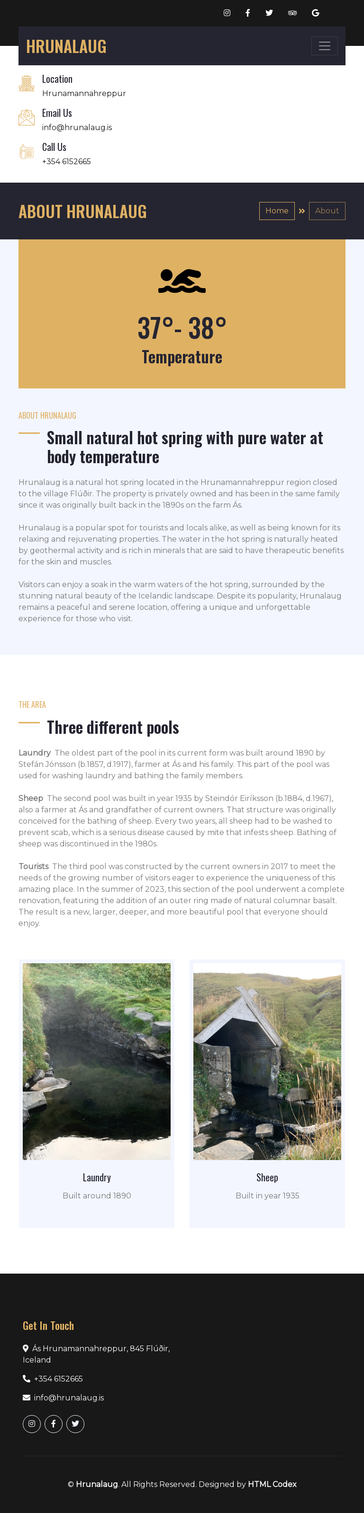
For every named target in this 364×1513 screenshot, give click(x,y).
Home (277, 210)
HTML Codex (272, 1484)
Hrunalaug (97, 1484)
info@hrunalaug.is (77, 127)
